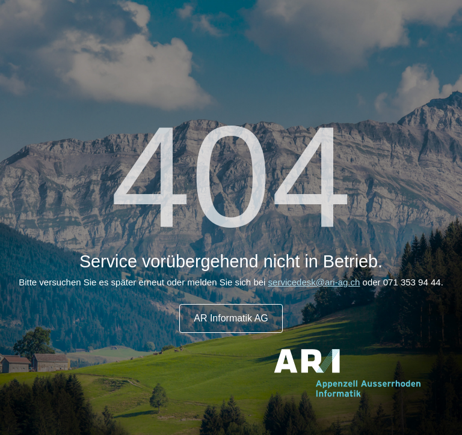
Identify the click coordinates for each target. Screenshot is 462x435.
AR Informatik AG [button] (231, 318)
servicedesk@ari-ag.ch (314, 282)
